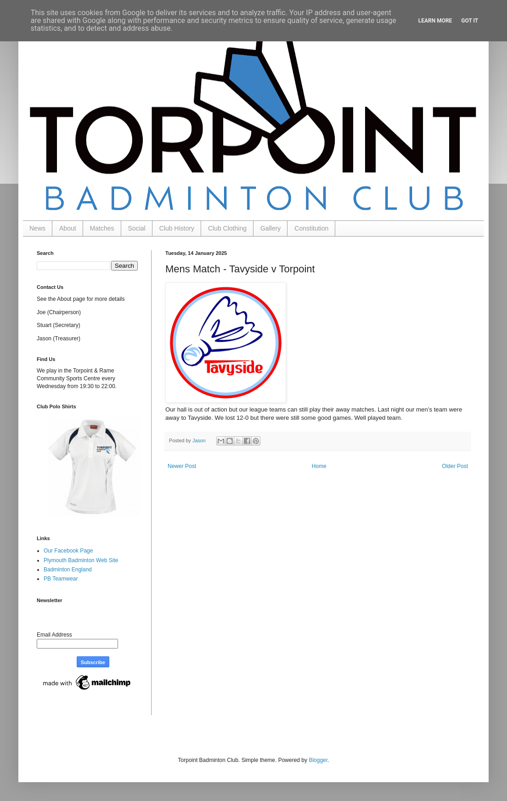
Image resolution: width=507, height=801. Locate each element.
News (37, 228)
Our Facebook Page (68, 550)
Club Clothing (227, 228)
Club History (176, 228)
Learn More (435, 20)
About (67, 228)
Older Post (455, 466)
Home (319, 466)
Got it (469, 20)
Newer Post (182, 466)
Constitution (311, 228)
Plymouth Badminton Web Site (81, 560)
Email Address (54, 635)
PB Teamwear (61, 578)
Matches (102, 228)
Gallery (270, 228)
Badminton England (68, 569)
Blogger (318, 760)
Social (137, 228)
